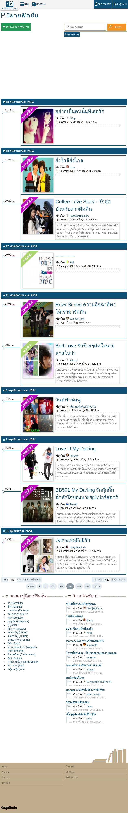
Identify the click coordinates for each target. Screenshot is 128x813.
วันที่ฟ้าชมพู (68, 399)
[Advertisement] (64, 67)
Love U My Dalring (75, 448)
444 (79, 586)
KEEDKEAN (9, 8)
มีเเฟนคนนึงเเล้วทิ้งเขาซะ (97, 682)
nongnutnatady (76, 547)
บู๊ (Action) (13, 625)
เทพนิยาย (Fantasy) (18, 610)
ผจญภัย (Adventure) (18, 621)
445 (87, 586)
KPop (71, 118)
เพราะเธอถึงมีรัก (72, 540)
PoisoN (71, 504)
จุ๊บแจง (88, 620)
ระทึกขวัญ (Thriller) (18, 636)
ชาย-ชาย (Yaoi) (16, 665)
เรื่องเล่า (5, 777)
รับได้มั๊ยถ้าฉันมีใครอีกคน (81, 604)
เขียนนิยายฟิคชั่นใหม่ (17, 27)
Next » (97, 586)
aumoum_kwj (75, 318)
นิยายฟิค (5, 783)
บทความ (38, 4)
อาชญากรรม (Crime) (19, 639)
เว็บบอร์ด (69, 766)
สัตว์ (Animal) (15, 658)
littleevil (72, 360)
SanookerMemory (77, 215)
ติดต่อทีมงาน (71, 777)
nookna (88, 669)
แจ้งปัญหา (70, 772)
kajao (87, 706)
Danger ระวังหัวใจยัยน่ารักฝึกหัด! (85, 689)
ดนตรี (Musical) (16, 650)
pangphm (89, 657)
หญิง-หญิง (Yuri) (16, 669)
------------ (65, 255)
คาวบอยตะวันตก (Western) (22, 647)
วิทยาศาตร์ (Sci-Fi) (18, 614)
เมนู (24, 4)
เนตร (87, 718)
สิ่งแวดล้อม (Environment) (21, 654)
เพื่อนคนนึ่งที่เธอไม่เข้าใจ (81, 406)
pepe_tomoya (91, 694)
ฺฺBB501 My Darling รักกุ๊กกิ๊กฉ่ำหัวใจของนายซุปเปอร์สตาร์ (86, 493)
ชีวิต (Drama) (15, 606)
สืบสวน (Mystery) (17, 628)
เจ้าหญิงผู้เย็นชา (92, 608)
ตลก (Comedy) (15, 617)
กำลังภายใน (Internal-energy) (23, 661)
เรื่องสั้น (5, 772)
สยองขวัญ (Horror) (17, 632)
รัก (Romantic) (15, 603)
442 (61, 586)
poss (70, 167)
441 (53, 586)
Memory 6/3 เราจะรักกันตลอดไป (85, 640)
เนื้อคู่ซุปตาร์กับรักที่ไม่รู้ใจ (81, 714)
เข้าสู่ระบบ (120, 4)
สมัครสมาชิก (103, 4)
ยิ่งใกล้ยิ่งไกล (69, 160)
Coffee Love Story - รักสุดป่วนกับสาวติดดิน (83, 205)
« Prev (31, 586)
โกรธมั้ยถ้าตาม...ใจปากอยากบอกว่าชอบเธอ (91, 653)
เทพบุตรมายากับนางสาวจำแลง (83, 665)
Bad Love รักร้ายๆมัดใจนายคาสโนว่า (85, 349)
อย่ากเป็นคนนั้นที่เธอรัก (79, 111)
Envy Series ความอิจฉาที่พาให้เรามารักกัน (85, 308)
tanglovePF (90, 645)
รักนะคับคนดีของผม (77, 702)
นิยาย (4, 766)
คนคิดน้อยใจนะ (75, 677)
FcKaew (72, 455)
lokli (70, 262)
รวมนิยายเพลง (74, 616)
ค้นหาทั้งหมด (72, 34)
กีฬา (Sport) (14, 643)
